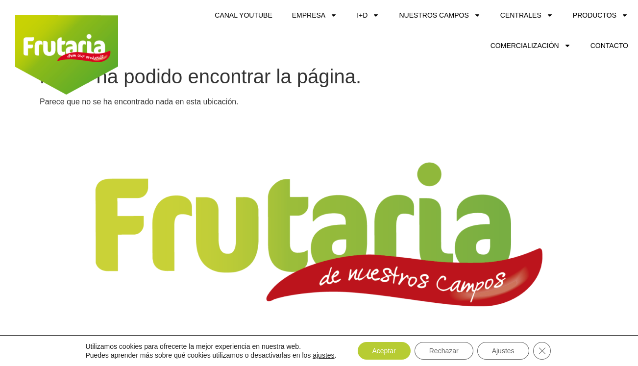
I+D (368, 15)
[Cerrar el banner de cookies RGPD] (542, 351)
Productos (600, 15)
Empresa (314, 15)
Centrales (526, 15)
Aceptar (384, 351)
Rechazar (444, 351)
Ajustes (503, 351)
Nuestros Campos (439, 15)
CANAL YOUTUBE (243, 15)
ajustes (323, 355)
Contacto (609, 45)
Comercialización (531, 45)
